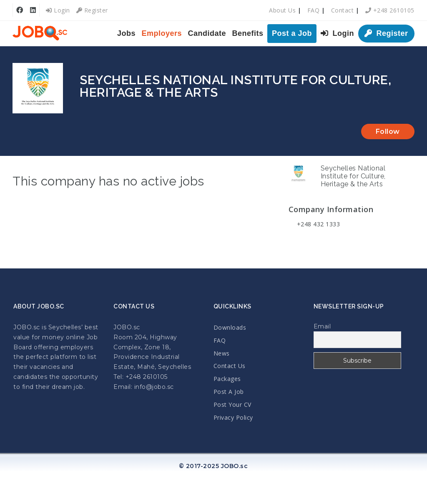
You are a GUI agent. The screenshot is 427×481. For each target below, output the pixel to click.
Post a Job (292, 33)
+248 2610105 (389, 10)
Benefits (248, 33)
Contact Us (230, 366)
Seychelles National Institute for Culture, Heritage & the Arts (353, 176)
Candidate (207, 33)
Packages (227, 379)
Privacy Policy (233, 417)
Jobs (126, 33)
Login (58, 10)
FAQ (313, 10)
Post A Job (229, 392)
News (222, 353)
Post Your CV (232, 404)
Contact (342, 10)
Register (92, 10)
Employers (162, 33)
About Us (282, 10)
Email (322, 326)
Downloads (230, 327)
